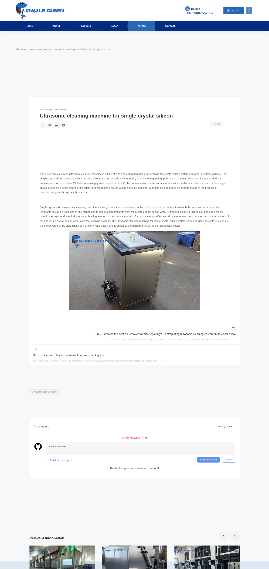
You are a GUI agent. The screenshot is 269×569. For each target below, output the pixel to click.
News (142, 25)
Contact (170, 25)
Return (216, 123)
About (56, 25)
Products (85, 25)
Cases (114, 25)
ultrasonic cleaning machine (85, 174)
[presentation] (223, 522)
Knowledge (45, 49)
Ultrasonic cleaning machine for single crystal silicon (82, 49)
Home (29, 25)
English (234, 10)
